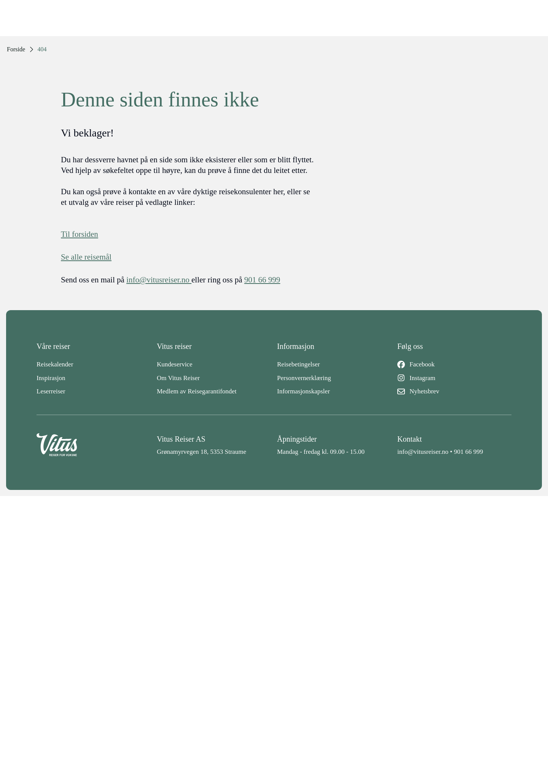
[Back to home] (94, 445)
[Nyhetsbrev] (454, 391)
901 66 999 (468, 451)
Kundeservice (174, 364)
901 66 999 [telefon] (262, 279)
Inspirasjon (51, 378)
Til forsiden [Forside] (79, 234)
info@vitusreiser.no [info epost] (158, 279)
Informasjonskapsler (303, 391)
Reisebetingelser (298, 364)
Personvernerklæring (304, 378)
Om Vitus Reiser (178, 378)
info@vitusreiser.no (422, 451)
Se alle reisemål (86, 256)
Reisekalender (55, 364)
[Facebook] (454, 364)
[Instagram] (454, 378)
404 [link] (42, 49)
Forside (16, 49)
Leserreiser (51, 391)
